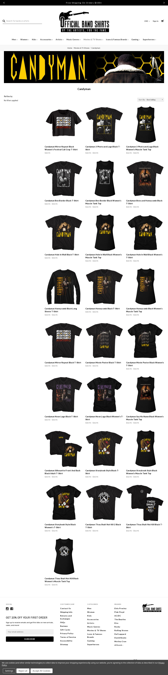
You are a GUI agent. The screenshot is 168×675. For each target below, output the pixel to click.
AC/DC (117, 616)
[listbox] (155, 100)
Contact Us (65, 608)
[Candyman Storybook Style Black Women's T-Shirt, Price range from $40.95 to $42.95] (63, 502)
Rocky (117, 627)
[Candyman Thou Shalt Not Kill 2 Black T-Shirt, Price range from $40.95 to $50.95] (104, 502)
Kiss (116, 623)
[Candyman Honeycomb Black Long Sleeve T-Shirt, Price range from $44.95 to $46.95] (63, 286)
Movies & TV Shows (93, 39)
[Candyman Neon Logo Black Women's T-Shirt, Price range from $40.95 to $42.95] (104, 394)
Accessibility (66, 641)
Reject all (23, 670)
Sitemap (64, 644)
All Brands (118, 645)
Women (24, 39)
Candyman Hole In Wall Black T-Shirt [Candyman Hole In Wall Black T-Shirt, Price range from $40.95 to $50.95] (62, 254)
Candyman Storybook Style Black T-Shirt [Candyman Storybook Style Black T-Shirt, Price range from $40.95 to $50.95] (102, 472)
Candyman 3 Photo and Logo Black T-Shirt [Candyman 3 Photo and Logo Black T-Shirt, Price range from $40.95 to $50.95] (102, 148)
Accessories (46, 39)
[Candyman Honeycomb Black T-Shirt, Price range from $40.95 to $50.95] (104, 286)
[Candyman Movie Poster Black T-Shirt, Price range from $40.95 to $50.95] (104, 340)
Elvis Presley (120, 608)
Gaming (135, 39)
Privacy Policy (66, 633)
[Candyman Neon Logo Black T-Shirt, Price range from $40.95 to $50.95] (63, 394)
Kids (34, 39)
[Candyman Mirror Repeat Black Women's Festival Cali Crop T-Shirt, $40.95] (63, 124)
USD (147, 21)
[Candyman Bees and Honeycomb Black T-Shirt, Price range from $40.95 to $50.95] (145, 178)
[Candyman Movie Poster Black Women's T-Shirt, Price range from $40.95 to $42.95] (145, 340)
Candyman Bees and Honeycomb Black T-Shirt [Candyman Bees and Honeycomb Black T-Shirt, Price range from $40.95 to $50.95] (144, 202)
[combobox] (22, 21)
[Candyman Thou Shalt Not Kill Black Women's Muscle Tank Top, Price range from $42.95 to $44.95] (63, 556)
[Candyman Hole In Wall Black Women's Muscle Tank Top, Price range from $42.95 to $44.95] (104, 232)
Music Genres (73, 39)
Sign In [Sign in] (155, 21)
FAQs (62, 622)
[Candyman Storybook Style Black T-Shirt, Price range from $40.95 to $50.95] (104, 448)
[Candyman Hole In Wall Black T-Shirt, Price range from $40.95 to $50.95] (63, 232)
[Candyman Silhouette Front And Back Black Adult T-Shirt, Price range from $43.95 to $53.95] (63, 448)
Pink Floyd (119, 612)
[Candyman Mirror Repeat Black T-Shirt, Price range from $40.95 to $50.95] (63, 340)
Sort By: (142, 100)
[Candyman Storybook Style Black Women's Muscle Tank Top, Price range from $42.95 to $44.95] (145, 448)
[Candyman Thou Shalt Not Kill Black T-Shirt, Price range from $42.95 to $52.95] (145, 502)
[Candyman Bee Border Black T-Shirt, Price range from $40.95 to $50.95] (63, 178)
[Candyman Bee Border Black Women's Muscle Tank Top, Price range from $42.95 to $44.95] (104, 178)
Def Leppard (120, 634)
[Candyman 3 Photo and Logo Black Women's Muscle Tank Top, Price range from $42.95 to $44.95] (145, 124)
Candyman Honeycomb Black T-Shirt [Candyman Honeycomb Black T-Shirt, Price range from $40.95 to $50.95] (102, 308)
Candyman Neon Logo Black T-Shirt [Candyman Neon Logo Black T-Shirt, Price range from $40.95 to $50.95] (61, 416)
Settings (9, 670)
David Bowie (120, 638)
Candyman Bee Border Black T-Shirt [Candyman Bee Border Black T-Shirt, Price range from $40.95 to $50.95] (62, 200)
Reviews (64, 626)
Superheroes (149, 39)
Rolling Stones (121, 630)
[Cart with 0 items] (162, 21)
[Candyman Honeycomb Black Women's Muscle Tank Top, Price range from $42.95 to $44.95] (145, 286)
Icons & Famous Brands (116, 39)
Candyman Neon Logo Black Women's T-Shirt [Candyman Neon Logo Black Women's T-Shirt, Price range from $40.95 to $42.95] (104, 418)
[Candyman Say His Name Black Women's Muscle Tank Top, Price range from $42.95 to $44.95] (145, 394)
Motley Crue (120, 641)
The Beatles (120, 619)
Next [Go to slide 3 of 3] (164, 2)
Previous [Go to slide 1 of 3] (4, 2)
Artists (59, 39)
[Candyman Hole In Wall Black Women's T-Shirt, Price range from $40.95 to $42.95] (145, 232)
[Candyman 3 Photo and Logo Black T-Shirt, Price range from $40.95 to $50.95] (104, 124)
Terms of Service (68, 637)
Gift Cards (65, 630)
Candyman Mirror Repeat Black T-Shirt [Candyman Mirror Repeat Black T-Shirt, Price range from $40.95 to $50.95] (63, 362)
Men (14, 39)
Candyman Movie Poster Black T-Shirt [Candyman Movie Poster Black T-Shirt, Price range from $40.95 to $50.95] (103, 362)
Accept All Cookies (41, 670)
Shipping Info (66, 612)
